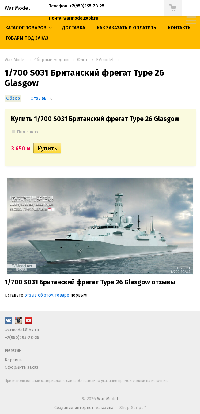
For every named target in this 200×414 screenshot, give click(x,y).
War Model (15, 59)
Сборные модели (51, 59)
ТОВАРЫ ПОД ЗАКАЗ (26, 38)
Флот (82, 59)
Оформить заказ (21, 367)
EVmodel (105, 59)
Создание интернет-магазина (83, 407)
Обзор (13, 98)
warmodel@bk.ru (22, 330)
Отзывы (38, 98)
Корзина (13, 360)
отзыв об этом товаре (47, 295)
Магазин (13, 350)
